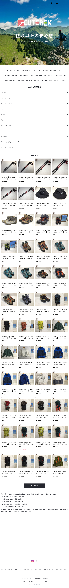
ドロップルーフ (37, 569)
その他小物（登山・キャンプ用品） (11, 142)
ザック (3, 120)
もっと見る (34, 486)
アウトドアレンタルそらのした (23, 569)
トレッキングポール (7, 147)
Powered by (34, 584)
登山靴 (3, 114)
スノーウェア (5, 131)
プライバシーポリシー (26, 578)
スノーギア (4, 136)
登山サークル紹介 (7, 569)
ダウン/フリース (6, 98)
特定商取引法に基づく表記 (42, 578)
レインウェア (5, 92)
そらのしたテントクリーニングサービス (56, 569)
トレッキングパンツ (7, 103)
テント (3, 109)
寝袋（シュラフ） (6, 125)
